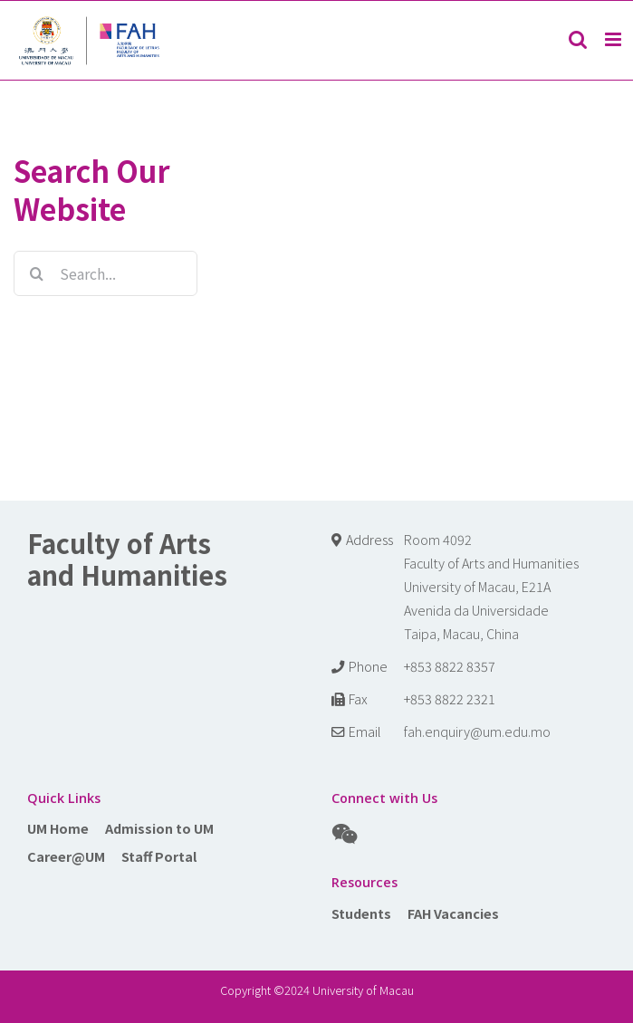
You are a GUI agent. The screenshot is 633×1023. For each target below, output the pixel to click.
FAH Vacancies (453, 913)
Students (361, 913)
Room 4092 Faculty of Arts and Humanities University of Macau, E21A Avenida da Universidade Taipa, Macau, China (491, 586)
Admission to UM (159, 827)
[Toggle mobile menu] (614, 39)
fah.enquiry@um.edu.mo (477, 731)
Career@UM (66, 855)
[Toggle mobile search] (578, 39)
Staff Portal (159, 855)
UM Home (58, 827)
